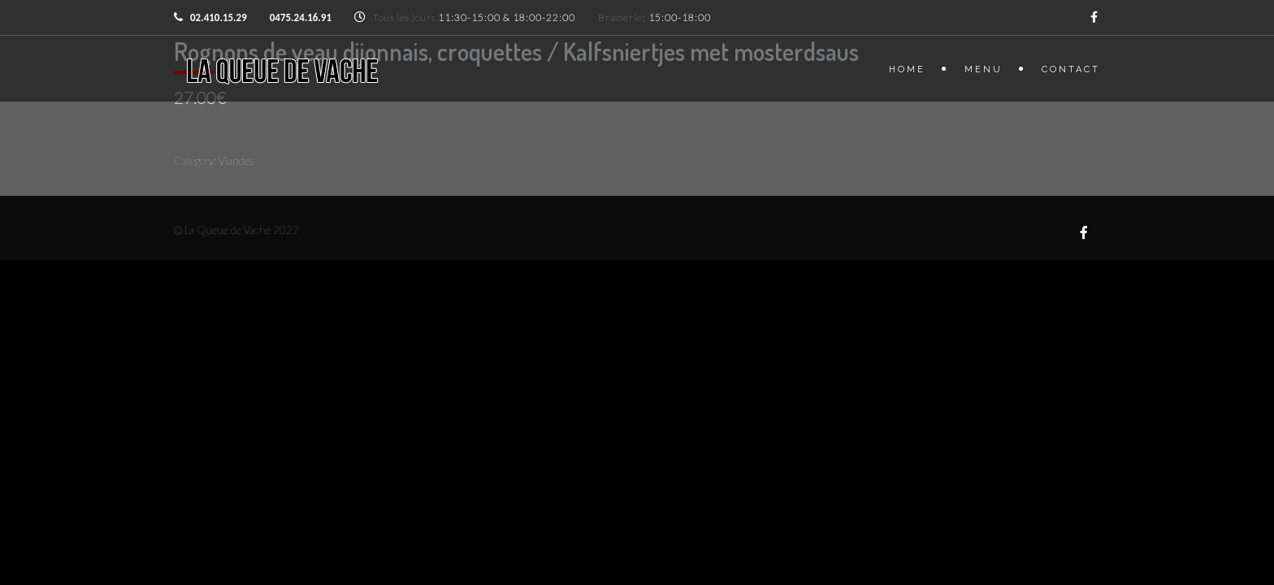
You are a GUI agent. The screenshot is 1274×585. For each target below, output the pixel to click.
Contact (1071, 69)
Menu (983, 69)
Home (907, 69)
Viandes (236, 160)
